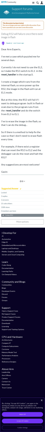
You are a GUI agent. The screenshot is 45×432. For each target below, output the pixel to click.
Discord (5, 294)
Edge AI (5, 242)
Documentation (8, 268)
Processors (6, 359)
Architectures (7, 340)
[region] (22, 415)
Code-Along (6, 265)
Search (37, 3)
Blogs (4, 288)
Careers (5, 378)
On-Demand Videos (9, 274)
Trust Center (7, 388)
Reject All (22, 414)
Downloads (6, 323)
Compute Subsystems (10, 346)
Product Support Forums (11, 317)
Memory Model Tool (9, 352)
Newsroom (6, 384)
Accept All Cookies (22, 421)
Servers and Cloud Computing (13, 255)
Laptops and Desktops (10, 248)
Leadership (6, 372)
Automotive (6, 239)
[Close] (41, 400)
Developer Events (8, 291)
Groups (4, 300)
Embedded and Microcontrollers (14, 245)
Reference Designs (9, 362)
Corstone (5, 349)
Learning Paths (7, 271)
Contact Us (6, 381)
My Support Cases (9, 314)
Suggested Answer (10, 188)
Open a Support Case (10, 311)
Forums (4, 297)
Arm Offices (6, 375)
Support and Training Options (13, 329)
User (42, 3)
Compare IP (6, 343)
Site (33, 3)
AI (3, 236)
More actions (22, 221)
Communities (7, 285)
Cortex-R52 (9, 215)
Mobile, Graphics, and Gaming (13, 251)
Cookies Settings (22, 428)
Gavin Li (9, 43)
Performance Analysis (10, 355)
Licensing (5, 326)
